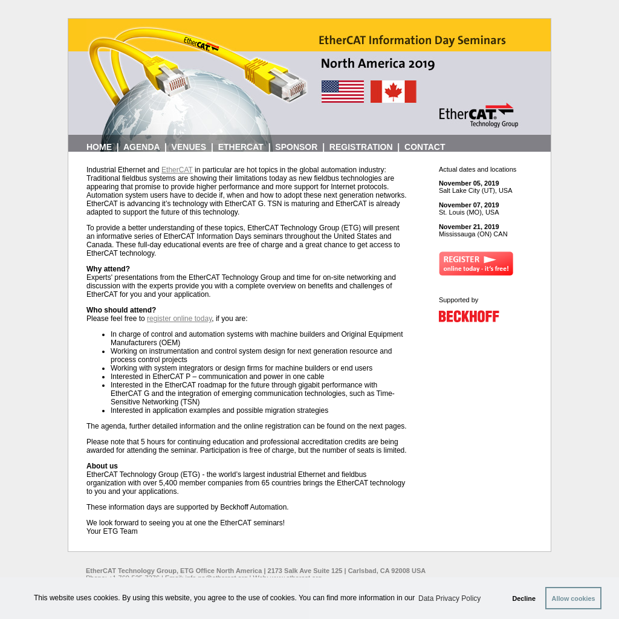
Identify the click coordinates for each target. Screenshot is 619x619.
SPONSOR (296, 147)
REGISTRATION (361, 147)
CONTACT (424, 147)
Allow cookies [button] (573, 598)
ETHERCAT (241, 147)
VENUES (189, 147)
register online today (179, 318)
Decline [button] (524, 598)
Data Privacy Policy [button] (449, 598)
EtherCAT (177, 170)
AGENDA (141, 147)
